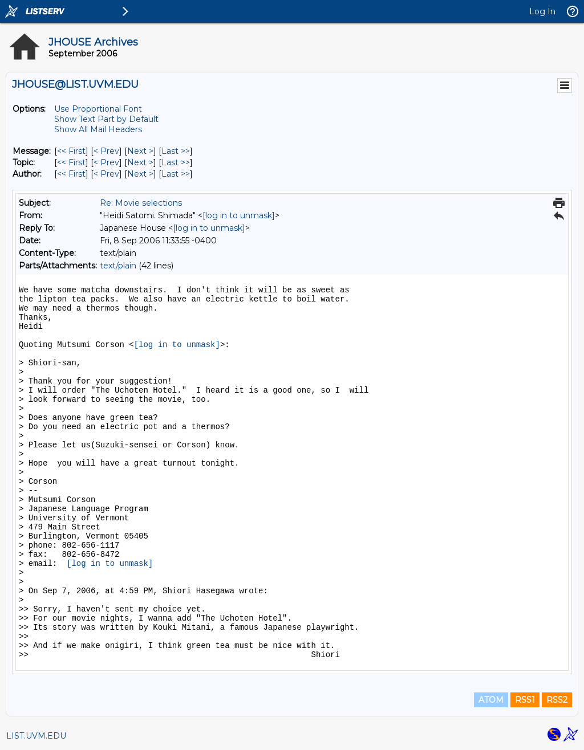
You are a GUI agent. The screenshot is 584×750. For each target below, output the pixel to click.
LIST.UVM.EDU (36, 736)
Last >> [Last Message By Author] (175, 174)
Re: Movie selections (141, 203)
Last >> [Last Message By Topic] (175, 162)
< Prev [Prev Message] (106, 151)
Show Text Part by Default (106, 119)
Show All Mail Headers (98, 129)
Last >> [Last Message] (175, 151)
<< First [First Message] (71, 151)
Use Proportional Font (98, 109)
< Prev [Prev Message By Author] (106, 174)
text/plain (118, 265)
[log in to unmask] (238, 215)
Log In (542, 11)
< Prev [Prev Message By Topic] (106, 162)
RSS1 (525, 700)
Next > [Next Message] (140, 151)
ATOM (491, 700)
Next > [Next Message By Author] (140, 174)
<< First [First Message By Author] (71, 174)
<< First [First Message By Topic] (71, 162)
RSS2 (556, 700)
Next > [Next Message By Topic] (140, 162)
